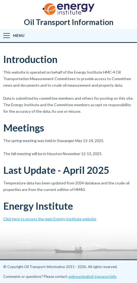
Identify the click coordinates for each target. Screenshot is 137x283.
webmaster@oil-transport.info (92, 276)
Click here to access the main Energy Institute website (49, 218)
